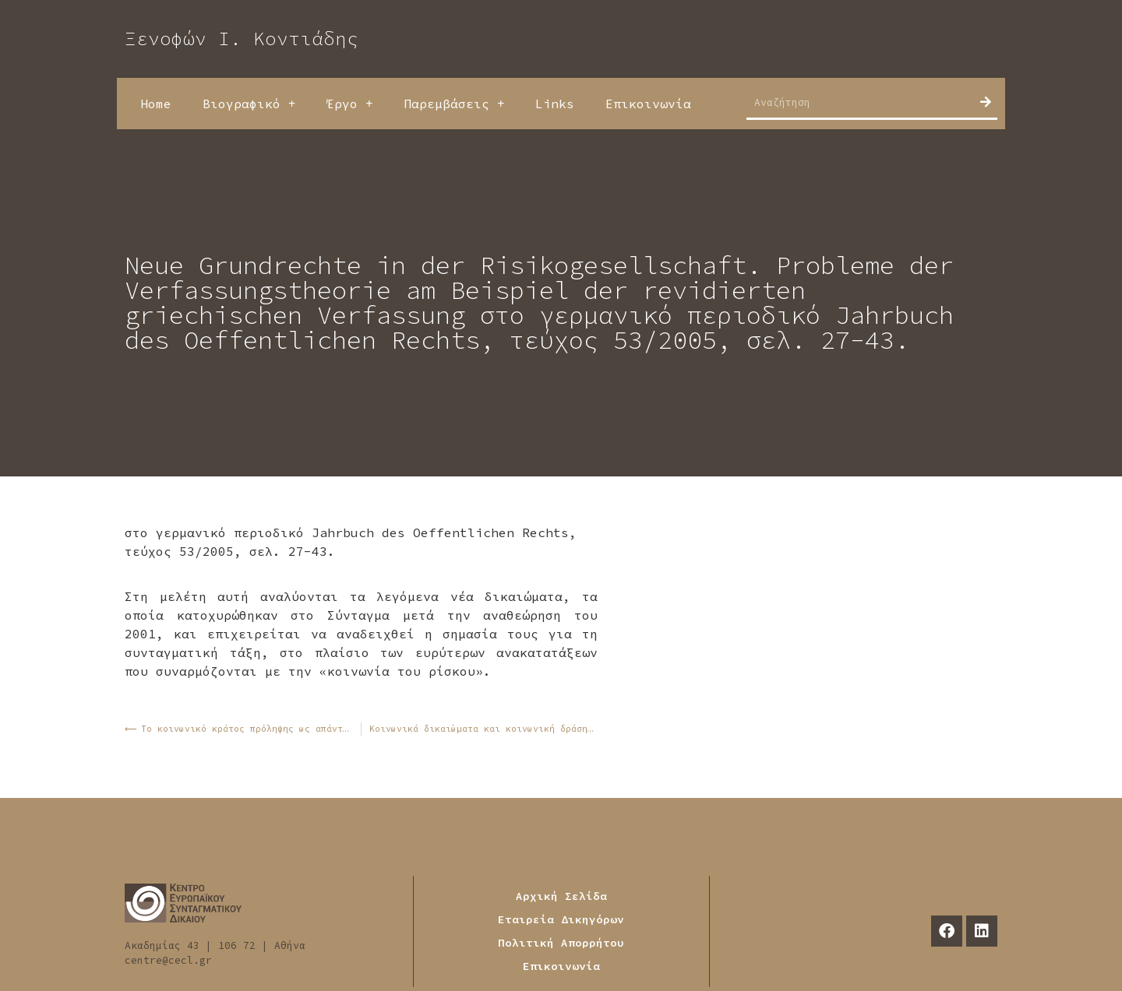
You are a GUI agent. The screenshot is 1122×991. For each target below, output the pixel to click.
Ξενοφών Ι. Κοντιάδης (241, 38)
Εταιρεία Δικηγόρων (561, 919)
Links (554, 103)
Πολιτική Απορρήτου (561, 943)
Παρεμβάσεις (454, 104)
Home (155, 103)
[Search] (985, 102)
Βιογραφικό (249, 104)
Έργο (349, 104)
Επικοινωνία (648, 103)
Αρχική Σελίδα (561, 896)
